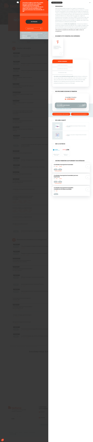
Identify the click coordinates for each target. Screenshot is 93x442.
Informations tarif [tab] (84, 62)
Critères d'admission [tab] (56, 62)
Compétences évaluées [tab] (66, 62)
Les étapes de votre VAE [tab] (75, 62)
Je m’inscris (81, 95)
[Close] (90, 2)
